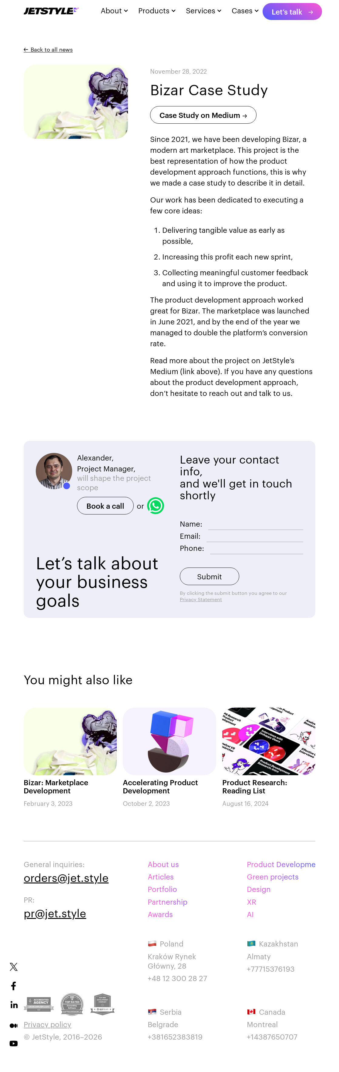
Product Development (281, 864)
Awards (160, 914)
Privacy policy (47, 1024)
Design (259, 889)
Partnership (167, 901)
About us (163, 864)
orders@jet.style (66, 877)
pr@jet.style (55, 912)
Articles (161, 876)
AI (250, 914)
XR (251, 901)
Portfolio (162, 889)
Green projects (273, 876)
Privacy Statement (201, 599)
